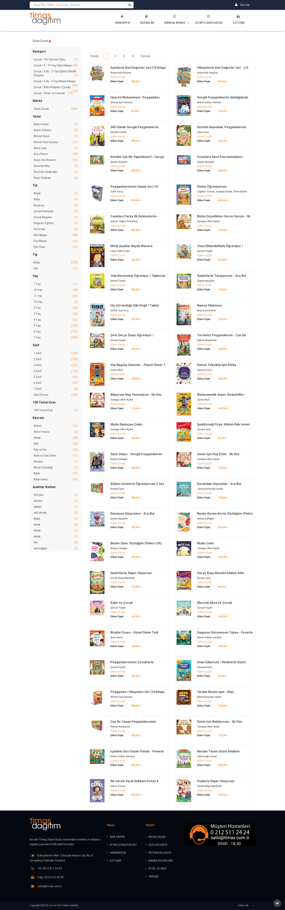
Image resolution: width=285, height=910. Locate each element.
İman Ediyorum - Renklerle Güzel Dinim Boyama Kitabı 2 (221, 664)
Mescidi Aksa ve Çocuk (214, 603)
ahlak (56, 525)
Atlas (56, 199)
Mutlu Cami (205, 543)
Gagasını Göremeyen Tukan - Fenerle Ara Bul (225, 635)
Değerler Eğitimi (56, 223)
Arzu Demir (56, 154)
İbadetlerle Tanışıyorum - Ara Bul (221, 276)
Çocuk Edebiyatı (56, 211)
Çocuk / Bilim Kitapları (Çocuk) (56, 88)
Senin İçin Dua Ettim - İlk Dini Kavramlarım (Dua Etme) (218, 456)
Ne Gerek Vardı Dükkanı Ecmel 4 (134, 781)
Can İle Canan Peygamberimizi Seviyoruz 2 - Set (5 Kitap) (133, 724)
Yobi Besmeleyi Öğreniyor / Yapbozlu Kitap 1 (137, 278)
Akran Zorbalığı (56, 467)
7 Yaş (56, 337)
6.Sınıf (56, 383)
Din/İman (56, 229)
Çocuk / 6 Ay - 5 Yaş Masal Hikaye (56, 82)
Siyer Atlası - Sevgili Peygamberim (136, 454)
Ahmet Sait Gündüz (56, 142)
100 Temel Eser (56, 410)
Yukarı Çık (246, 905)
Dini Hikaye (56, 235)
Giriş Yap (242, 4)
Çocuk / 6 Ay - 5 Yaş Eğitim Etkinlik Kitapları (56, 73)
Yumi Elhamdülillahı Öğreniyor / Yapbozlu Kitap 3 (220, 248)
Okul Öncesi (56, 395)
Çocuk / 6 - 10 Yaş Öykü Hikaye (56, 65)
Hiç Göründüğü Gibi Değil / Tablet (134, 305)
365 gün (56, 495)
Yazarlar (147, 20)
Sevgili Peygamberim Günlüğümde (222, 97)
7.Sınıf (56, 389)
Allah (56, 473)
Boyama (56, 205)
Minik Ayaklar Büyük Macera (131, 246)
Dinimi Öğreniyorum (212, 186)
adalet (56, 507)
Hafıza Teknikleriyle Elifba (216, 365)
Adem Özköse (56, 130)
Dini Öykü (56, 247)
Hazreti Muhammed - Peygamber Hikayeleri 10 (135, 100)
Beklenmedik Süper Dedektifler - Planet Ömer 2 (221, 397)
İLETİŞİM (238, 20)
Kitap (56, 262)
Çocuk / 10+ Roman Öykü (56, 59)
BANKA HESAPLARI (160, 860)
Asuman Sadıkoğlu (56, 172)
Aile (56, 444)
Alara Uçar (56, 148)
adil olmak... (56, 513)
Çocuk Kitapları (56, 217)
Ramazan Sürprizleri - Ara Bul (132, 513)
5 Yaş (56, 326)
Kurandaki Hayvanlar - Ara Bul (219, 484)
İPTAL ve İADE (157, 868)
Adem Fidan (56, 124)
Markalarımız (174, 20)
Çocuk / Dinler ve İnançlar (53, 93)
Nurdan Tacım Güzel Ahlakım (218, 751)
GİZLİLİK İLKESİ (157, 844)
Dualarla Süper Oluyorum (215, 781)
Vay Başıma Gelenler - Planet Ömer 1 (137, 365)
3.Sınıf (56, 365)
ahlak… (56, 536)
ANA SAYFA (117, 836)
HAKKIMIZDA (118, 852)
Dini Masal (56, 241)
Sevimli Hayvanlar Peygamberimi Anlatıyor (221, 129)
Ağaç (56, 519)
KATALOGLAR (157, 836)
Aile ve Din (56, 450)
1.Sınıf (56, 353)
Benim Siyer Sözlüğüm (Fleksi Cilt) (136, 543)
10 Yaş (56, 290)
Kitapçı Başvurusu (209, 20)
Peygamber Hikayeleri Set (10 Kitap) (137, 692)
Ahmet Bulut (56, 136)
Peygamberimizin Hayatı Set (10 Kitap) (134, 189)
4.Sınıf (56, 371)
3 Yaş (56, 314)
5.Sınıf (56, 377)
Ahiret (56, 426)
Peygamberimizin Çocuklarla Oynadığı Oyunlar (131, 664)
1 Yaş (56, 284)
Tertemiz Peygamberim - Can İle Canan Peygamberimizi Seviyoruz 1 (223, 337)
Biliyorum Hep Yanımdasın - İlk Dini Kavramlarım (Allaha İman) (135, 397)
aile (56, 542)
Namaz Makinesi (209, 305)
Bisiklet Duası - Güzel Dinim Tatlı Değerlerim (134, 635)
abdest (56, 501)
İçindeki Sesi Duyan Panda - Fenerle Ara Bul (137, 753)
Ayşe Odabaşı (56, 178)
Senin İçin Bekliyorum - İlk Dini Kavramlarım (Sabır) (219, 724)
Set (56, 268)
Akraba (56, 462)
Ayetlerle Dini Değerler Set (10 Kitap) (138, 68)
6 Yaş (56, 332)
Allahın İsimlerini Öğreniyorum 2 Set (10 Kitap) (137, 486)
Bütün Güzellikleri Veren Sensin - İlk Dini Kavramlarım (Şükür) (223, 218)
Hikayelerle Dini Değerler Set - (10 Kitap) (222, 70)
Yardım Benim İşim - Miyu (215, 692)
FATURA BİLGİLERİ (159, 852)
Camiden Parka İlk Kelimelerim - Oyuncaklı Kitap (134, 218)
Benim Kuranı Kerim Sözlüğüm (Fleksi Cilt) (225, 516)
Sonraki (145, 56)
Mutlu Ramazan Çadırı (126, 424)
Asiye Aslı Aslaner (56, 160)
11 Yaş (56, 296)
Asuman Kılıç (56, 166)
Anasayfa (122, 20)
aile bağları (56, 548)
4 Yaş (56, 320)
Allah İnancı (56, 479)
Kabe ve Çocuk (121, 603)
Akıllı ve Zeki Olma (56, 456)
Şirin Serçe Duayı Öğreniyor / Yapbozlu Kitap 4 (132, 337)
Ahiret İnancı (56, 432)
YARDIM (153, 876)
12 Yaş (56, 302)
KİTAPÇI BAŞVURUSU (123, 844)
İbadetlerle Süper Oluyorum (131, 573)
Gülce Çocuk (56, 109)
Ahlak (56, 193)
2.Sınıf (56, 359)
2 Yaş (56, 308)
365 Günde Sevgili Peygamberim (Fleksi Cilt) (134, 129)
